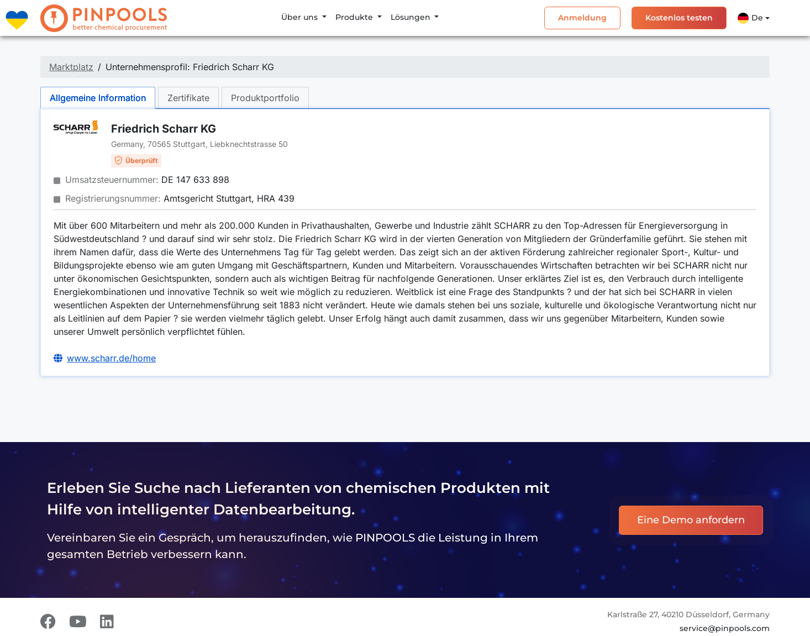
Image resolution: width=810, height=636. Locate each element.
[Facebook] (48, 621)
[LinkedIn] (107, 621)
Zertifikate (188, 97)
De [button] (750, 18)
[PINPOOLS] (103, 18)
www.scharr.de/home (111, 358)
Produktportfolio (265, 97)
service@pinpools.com (725, 628)
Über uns (300, 17)
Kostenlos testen (679, 18)
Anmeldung (582, 18)
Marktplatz (71, 66)
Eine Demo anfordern (691, 520)
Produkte (355, 17)
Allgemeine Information (98, 97)
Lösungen (412, 17)
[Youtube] (78, 621)
